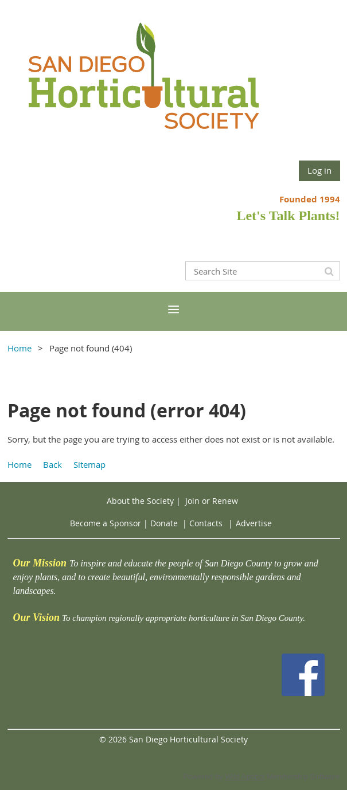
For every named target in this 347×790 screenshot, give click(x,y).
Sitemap (89, 464)
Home (19, 348)
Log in (319, 170)
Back (52, 464)
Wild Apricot (244, 776)
